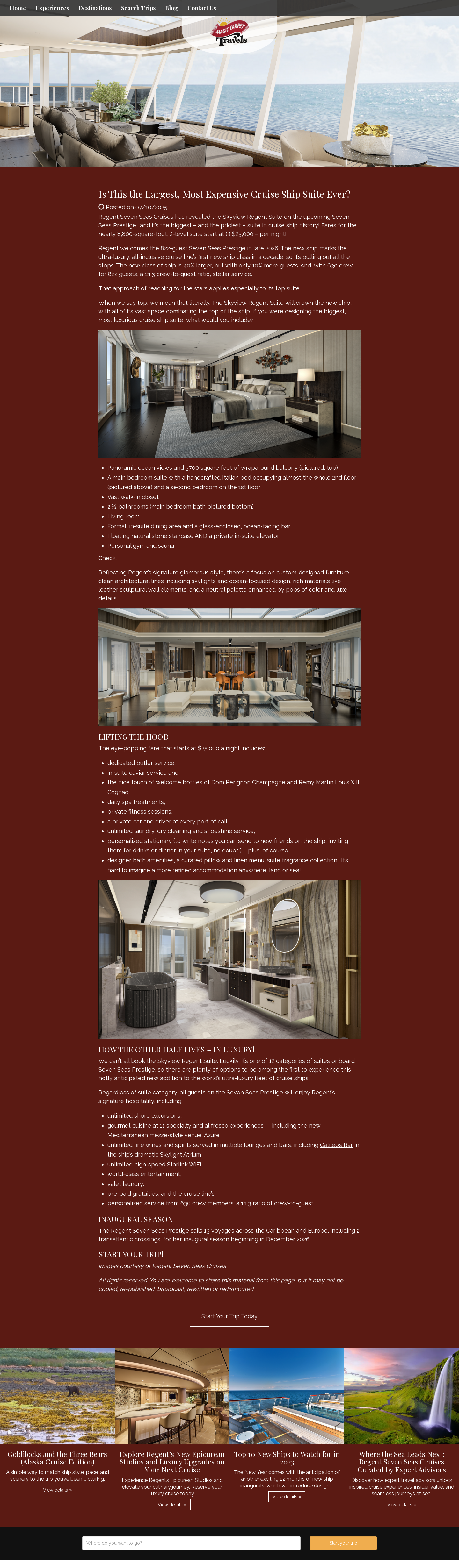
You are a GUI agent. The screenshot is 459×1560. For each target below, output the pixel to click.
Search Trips (138, 8)
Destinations (95, 8)
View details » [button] (57, 1489)
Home (18, 8)
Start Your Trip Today (229, 1316)
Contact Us (201, 8)
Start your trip (343, 1543)
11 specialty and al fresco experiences (212, 1125)
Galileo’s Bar (336, 1145)
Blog (171, 8)
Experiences (52, 8)
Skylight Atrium (180, 1154)
